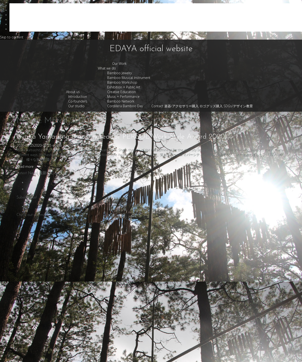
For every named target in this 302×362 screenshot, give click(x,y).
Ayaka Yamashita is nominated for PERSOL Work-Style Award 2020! (121, 136)
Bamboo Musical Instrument (128, 77)
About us (73, 92)
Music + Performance (123, 96)
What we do (107, 68)
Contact (157, 106)
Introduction (77, 96)
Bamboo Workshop (122, 82)
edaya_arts (60, 145)
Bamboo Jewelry (119, 73)
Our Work (119, 63)
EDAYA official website (151, 49)
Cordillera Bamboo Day (125, 106)
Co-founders (77, 101)
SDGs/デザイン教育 (238, 106)
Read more (25, 166)
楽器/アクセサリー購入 (181, 106)
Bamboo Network (120, 101)
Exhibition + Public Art (123, 87)
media (74, 145)
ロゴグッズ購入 (211, 106)
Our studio (76, 106)
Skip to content (11, 37)
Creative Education (121, 92)
